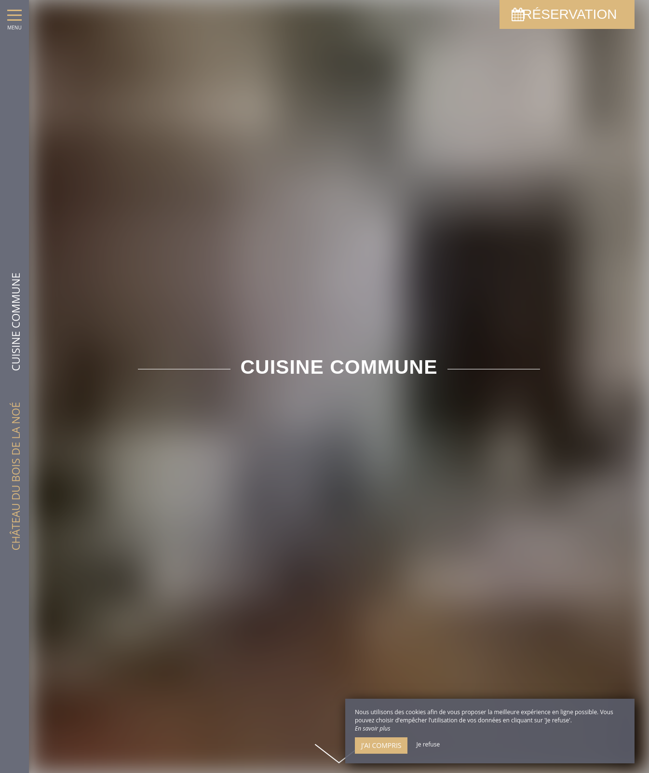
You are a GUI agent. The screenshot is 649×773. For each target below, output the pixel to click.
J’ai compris (381, 745)
